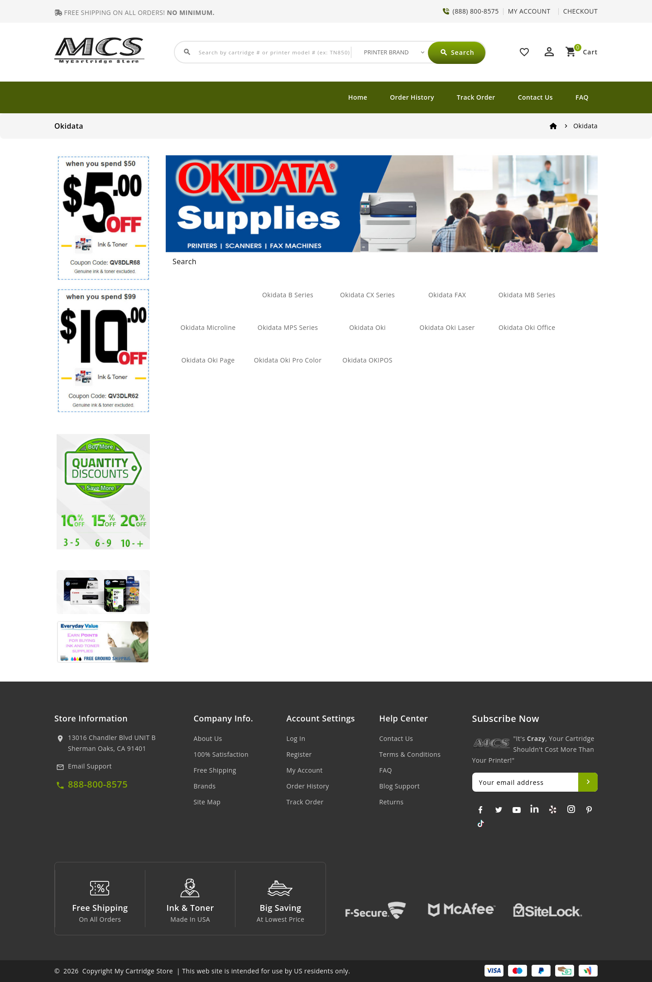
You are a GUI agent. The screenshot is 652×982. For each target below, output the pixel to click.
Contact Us (535, 97)
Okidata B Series (287, 294)
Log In (296, 738)
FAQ (582, 97)
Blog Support (399, 786)
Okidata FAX (447, 294)
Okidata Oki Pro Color (287, 360)
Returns (391, 802)
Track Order (476, 97)
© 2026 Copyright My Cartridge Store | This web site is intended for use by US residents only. (202, 971)
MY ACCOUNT (529, 11)
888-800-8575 (98, 784)
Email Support (90, 766)
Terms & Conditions (410, 754)
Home (357, 97)
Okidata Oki (367, 327)
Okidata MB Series (527, 294)
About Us (208, 738)
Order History (412, 97)
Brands (205, 786)
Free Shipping (215, 770)
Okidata (585, 125)
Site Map (207, 802)
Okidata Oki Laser (447, 327)
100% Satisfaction (221, 754)
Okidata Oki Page (208, 360)
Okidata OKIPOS (367, 360)
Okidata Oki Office (527, 327)
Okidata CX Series (367, 294)
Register (299, 754)
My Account (305, 770)
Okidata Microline (208, 327)
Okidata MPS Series (288, 327)
